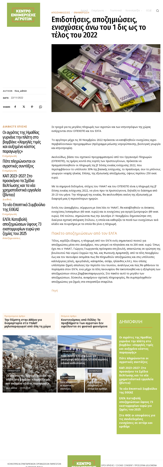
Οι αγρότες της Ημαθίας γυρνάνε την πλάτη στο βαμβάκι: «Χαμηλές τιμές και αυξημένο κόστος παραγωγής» (24, 134)
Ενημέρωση (9, 142)
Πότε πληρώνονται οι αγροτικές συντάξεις (23, 146)
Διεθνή (6, 165)
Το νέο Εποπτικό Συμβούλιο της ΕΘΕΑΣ (21, 169)
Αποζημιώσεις (10, 185)
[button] (157, 11)
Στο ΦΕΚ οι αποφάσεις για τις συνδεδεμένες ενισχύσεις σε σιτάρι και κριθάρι (136, 397)
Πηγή (55, 290)
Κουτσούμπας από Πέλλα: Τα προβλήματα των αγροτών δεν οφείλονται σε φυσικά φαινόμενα (84, 323)
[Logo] (84, 454)
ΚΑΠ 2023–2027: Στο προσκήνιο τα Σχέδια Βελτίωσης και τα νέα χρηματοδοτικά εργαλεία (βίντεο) (23, 158)
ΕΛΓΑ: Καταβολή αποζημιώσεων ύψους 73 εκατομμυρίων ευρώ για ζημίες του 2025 (23, 179)
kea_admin (21, 91)
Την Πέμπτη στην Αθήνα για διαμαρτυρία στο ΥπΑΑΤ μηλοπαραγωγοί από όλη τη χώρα (27, 323)
